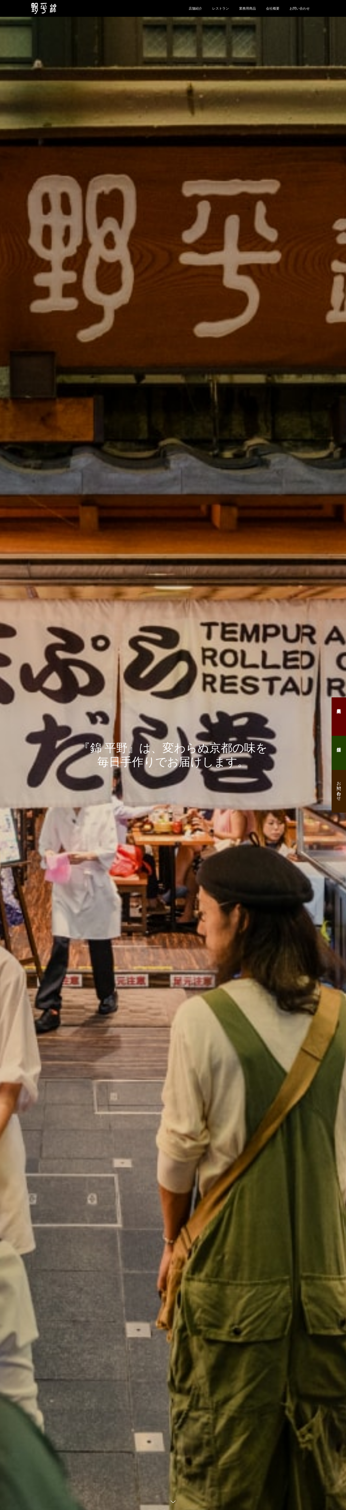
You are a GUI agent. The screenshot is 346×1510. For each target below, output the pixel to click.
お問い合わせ (300, 8)
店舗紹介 (195, 8)
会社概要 (272, 8)
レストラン (220, 8)
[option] (173, 755)
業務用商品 (247, 8)
